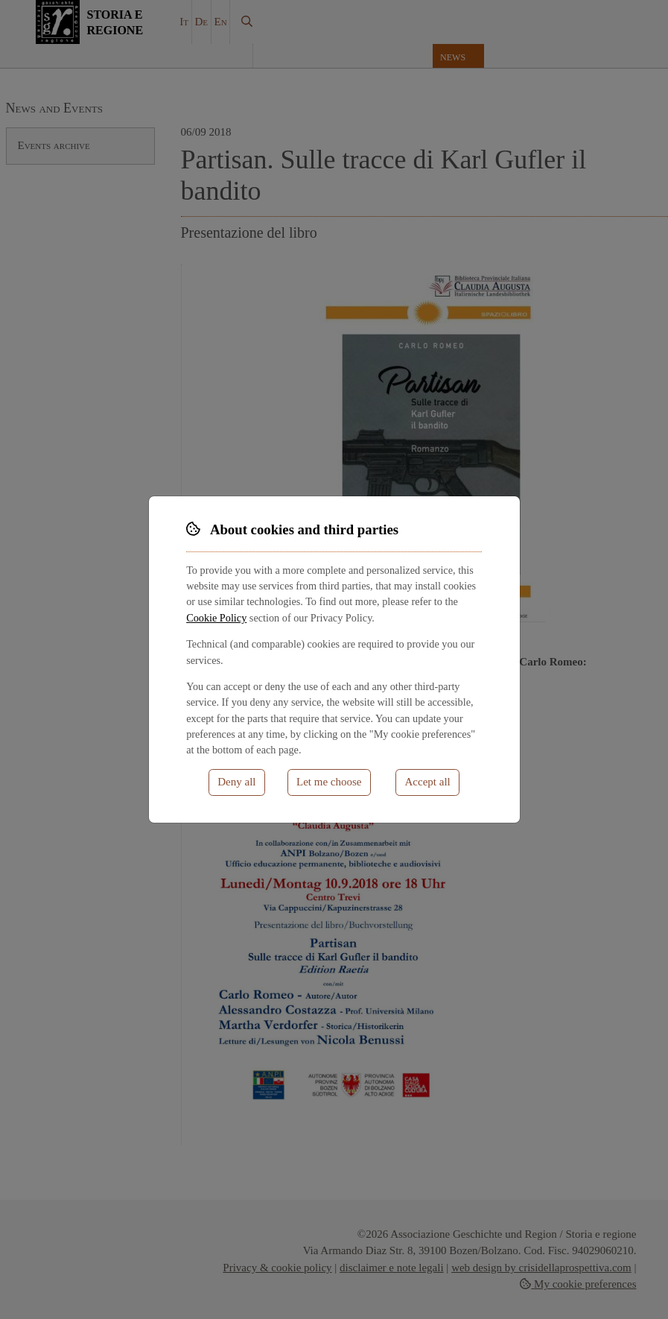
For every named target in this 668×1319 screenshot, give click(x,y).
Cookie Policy (216, 618)
